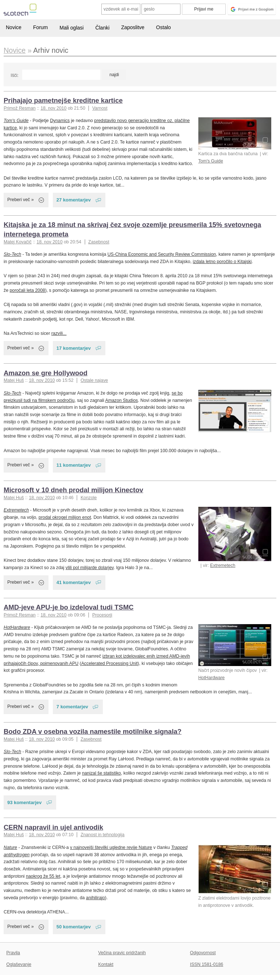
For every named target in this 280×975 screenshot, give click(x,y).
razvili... (59, 333)
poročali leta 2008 (27, 290)
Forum (40, 27)
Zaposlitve (132, 27)
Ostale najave (94, 380)
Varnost (100, 108)
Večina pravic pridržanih (122, 952)
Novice (14, 27)
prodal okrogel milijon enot (65, 517)
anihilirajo (95, 897)
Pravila (13, 952)
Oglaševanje (18, 964)
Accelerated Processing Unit (109, 663)
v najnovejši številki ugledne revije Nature (111, 847)
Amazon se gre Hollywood (46, 373)
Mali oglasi (71, 28)
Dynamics (60, 120)
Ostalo (163, 27)
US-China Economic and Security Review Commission (162, 254)
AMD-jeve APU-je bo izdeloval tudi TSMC (68, 607)
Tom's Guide (210, 161)
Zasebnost (98, 241)
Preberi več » (20, 199)
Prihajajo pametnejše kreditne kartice (63, 100)
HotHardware (211, 677)
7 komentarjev (72, 706)
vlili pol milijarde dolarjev (90, 567)
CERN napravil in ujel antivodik (53, 827)
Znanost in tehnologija (102, 834)
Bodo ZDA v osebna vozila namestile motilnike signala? (93, 731)
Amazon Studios (121, 400)
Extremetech (222, 565)
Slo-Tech (12, 254)
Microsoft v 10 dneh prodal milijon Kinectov (73, 490)
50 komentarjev (74, 926)
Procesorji (102, 615)
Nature (10, 847)
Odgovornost (203, 952)
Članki (102, 28)
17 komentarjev (74, 348)
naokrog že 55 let (43, 876)
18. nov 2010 (53, 108)
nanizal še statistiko (101, 773)
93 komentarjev (24, 802)
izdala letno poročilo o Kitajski (222, 261)
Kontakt (105, 964)
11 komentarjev (74, 465)
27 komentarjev (74, 200)
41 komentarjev (74, 582)
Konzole (89, 497)
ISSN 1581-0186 (206, 964)
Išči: (14, 75)
